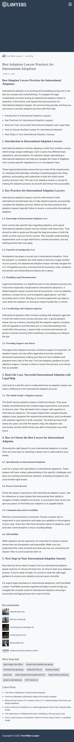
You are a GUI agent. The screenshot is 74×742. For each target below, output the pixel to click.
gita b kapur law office (13, 664)
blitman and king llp (13, 619)
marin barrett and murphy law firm (30, 675)
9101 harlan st (31, 680)
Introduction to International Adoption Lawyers (28, 115)
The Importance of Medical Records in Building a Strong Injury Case (35, 713)
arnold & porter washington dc (18, 627)
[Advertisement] (37, 31)
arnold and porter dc (14, 635)
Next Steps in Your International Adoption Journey (29, 134)
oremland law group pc (13, 669)
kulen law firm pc (34, 669)
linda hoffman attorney (58, 675)
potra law (8, 675)
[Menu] (70, 4)
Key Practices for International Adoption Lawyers (29, 120)
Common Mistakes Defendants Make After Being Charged (30, 696)
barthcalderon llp (13, 643)
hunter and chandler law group (39, 664)
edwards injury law (13, 611)
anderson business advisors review (20, 650)
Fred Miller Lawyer (14, 56)
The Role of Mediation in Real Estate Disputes (25, 692)
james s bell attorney (13, 680)
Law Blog (29, 56)
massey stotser (52, 669)
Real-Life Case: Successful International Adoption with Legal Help (37, 125)
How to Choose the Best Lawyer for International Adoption (33, 129)
